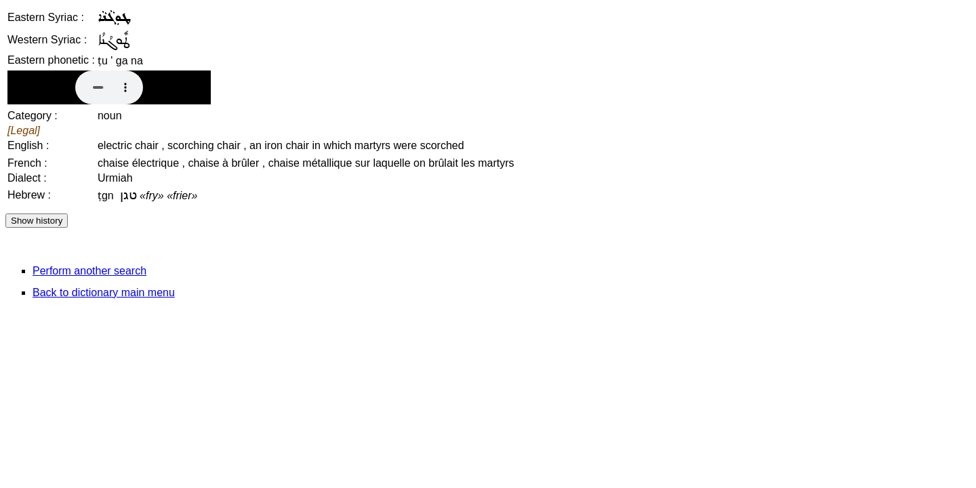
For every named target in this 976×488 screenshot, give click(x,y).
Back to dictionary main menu (104, 292)
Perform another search (89, 271)
